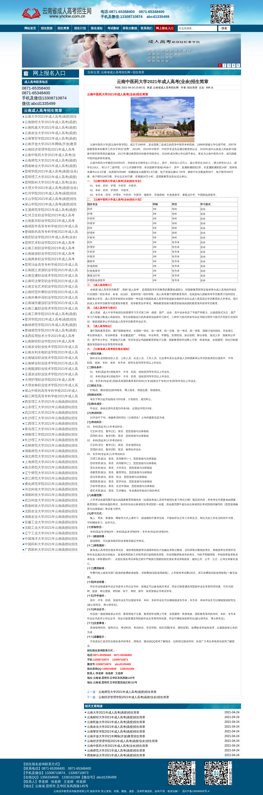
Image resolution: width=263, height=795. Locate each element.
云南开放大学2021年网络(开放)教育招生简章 (116, 736)
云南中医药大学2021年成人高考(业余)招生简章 (117, 745)
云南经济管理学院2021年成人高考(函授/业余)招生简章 (133, 697)
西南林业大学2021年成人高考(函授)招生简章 (116, 755)
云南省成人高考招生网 (115, 72)
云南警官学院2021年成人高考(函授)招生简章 (116, 731)
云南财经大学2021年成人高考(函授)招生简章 (116, 717)
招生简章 (138, 72)
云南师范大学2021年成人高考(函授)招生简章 (127, 691)
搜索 (224, 28)
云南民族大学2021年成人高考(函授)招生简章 (116, 722)
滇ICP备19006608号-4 (195, 791)
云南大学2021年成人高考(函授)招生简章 (113, 712)
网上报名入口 (49, 73)
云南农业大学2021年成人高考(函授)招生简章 (116, 726)
